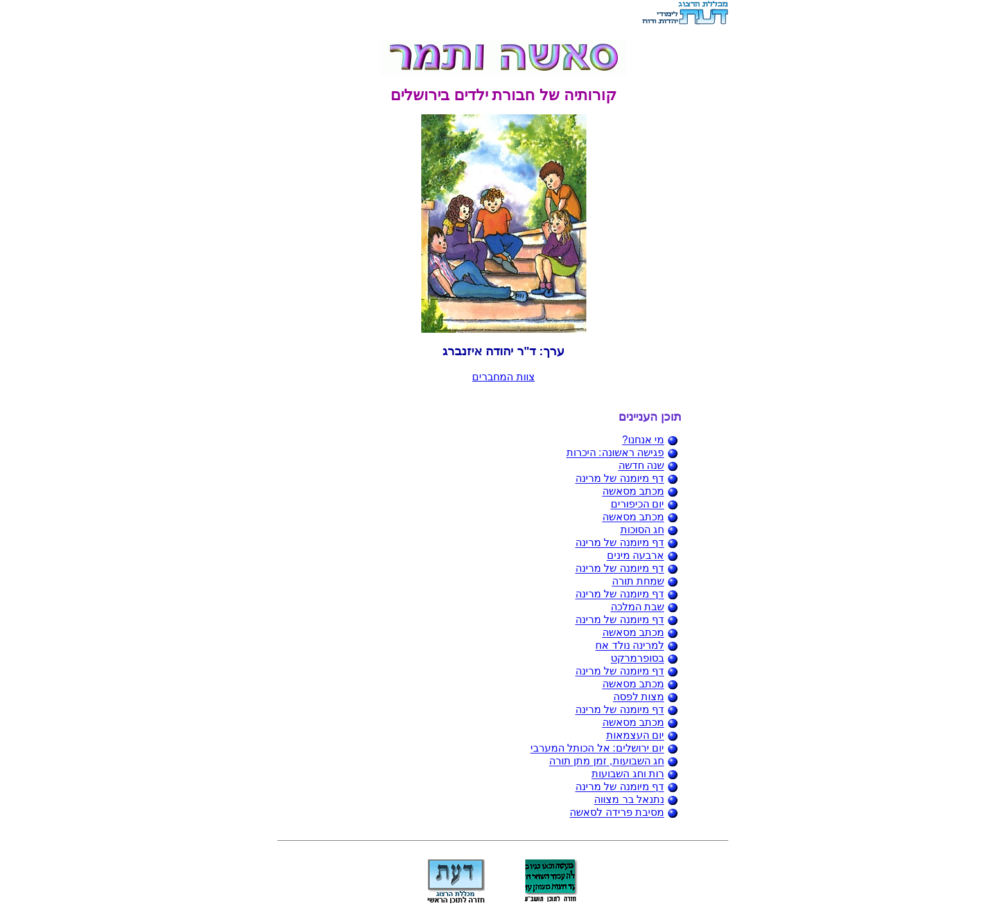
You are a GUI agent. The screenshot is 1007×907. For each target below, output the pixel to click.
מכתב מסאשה (633, 491)
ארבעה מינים (635, 555)
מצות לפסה (638, 697)
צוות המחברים (503, 376)
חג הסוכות (642, 530)
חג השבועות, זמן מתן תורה (606, 761)
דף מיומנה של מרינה (619, 478)
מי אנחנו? (643, 440)
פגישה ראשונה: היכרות (615, 453)
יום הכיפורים (637, 504)
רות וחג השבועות (627, 774)
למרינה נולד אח (629, 645)
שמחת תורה (638, 581)
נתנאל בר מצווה (629, 800)
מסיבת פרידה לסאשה (617, 812)
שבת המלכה (637, 607)
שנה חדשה (641, 466)
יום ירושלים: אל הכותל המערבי (597, 748)
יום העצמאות (635, 735)
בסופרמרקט (637, 658)
